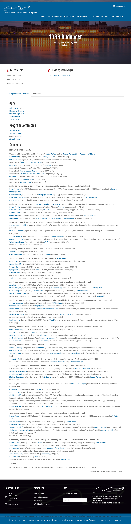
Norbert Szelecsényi (82, 368)
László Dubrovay (15, 348)
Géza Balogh (75, 353)
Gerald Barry (14, 291)
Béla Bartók (14, 448)
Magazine (67, 15)
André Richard (14, 200)
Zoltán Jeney (14, 108)
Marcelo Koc (14, 215)
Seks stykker (44, 335)
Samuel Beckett (57, 362)
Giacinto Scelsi (15, 195)
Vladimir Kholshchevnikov (19, 430)
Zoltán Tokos (71, 422)
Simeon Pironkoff (16, 427)
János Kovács (14, 139)
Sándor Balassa (15, 272)
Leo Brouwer (14, 422)
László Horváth (107, 430)
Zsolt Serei (13, 445)
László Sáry (15, 267)
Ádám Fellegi (51, 154)
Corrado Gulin (14, 176)
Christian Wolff (15, 395)
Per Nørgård (14, 457)
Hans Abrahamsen (16, 335)
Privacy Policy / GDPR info (70, 493)
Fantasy (48, 165)
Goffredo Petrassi (16, 338)
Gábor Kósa (13, 261)
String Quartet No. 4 (46, 195)
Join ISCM (119, 15)
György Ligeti (14, 359)
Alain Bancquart (15, 454)
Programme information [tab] (19, 94)
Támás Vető (14, 119)
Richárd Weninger (78, 384)
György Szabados (16, 254)
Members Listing (39, 493)
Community (96, 15)
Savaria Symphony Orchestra (48, 204)
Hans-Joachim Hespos (18, 371)
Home (42, 15)
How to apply (37, 500)
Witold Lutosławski (16, 242)
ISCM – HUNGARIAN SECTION (59, 76)
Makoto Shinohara (16, 231)
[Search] (75, 500)
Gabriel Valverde (16, 341)
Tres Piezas (43, 341)
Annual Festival (54, 15)
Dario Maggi (14, 189)
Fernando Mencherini (17, 293)
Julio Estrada (14, 285)
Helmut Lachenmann (17, 111)
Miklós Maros (14, 350)
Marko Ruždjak (15, 288)
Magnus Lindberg (16, 239)
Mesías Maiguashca (16, 114)
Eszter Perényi (96, 377)
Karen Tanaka (14, 207)
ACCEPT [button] (118, 520)
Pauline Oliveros (15, 213)
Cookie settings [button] (105, 520)
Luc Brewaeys (14, 320)
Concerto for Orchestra (56, 448)
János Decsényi (15, 133)
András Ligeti (101, 442)
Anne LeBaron (15, 406)
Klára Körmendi (82, 291)
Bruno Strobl (14, 416)
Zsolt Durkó (14, 278)
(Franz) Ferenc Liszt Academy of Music (79, 154)
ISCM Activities (81, 15)
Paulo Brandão (15, 424)
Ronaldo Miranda (16, 374)
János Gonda (14, 252)
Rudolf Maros (14, 442)
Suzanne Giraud (15, 306)
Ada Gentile (14, 332)
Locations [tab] (37, 94)
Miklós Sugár (14, 160)
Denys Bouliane (15, 309)
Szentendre (61, 258)
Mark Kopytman (15, 329)
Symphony (45, 454)
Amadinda (100, 296)
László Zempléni (15, 264)
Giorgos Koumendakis (18, 225)
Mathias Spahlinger (16, 377)
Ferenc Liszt (14, 157)
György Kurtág (14, 270)
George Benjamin (16, 303)
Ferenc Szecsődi (100, 427)
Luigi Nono (13, 218)
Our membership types (41, 497)
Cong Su (12, 165)
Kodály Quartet (92, 197)
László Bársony (90, 215)
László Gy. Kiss (96, 288)
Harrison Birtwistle (16, 314)
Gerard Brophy (15, 389)
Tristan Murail (14, 117)
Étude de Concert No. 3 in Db (31, 162)
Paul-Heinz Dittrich (17, 197)
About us (108, 15)
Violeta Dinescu (15, 236)
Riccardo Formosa (16, 210)
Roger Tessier (14, 392)
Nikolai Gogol (55, 353)
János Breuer (14, 130)
